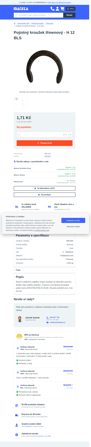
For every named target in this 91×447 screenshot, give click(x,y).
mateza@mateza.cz (56, 322)
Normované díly (23, 23)
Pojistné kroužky (37, 23)
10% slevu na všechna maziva (59, 2)
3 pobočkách (28, 426)
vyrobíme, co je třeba (44, 436)
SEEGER (48, 156)
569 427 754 (53, 317)
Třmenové (49, 23)
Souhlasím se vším (73, 220)
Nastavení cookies (73, 226)
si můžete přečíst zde (41, 230)
